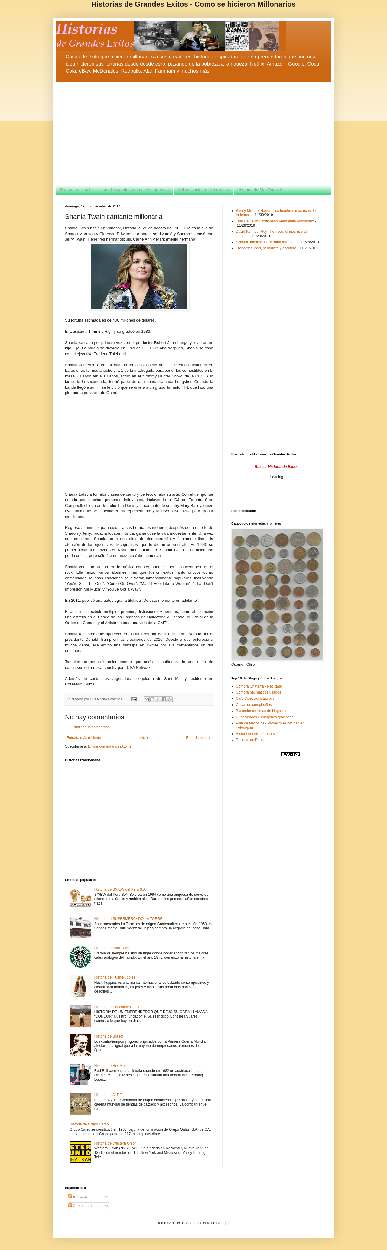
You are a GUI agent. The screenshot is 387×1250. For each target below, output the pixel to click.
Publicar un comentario (91, 727)
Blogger (222, 1223)
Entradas (77, 1196)
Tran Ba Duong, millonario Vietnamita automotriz (275, 221)
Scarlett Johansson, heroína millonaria (267, 242)
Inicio (143, 738)
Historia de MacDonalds (260, 189)
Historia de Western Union (115, 1143)
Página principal (75, 189)
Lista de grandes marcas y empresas (134, 189)
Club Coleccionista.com (255, 698)
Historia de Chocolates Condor (119, 1007)
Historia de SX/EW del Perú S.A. (120, 889)
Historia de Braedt (108, 1036)
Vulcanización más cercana (203, 189)
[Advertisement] (193, 133)
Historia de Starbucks (111, 948)
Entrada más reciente (84, 738)
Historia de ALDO (108, 1095)
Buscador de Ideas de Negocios (261, 711)
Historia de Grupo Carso (89, 1124)
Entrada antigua (199, 738)
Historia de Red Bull (110, 1066)
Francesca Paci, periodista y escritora (266, 248)
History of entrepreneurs (255, 734)
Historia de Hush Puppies (114, 977)
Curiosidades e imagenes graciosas (264, 717)
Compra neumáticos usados (258, 692)
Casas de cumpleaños (254, 705)
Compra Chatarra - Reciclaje (259, 686)
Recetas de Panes (250, 740)
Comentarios (80, 1206)
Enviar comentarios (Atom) (109, 746)
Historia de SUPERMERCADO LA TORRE (128, 919)
